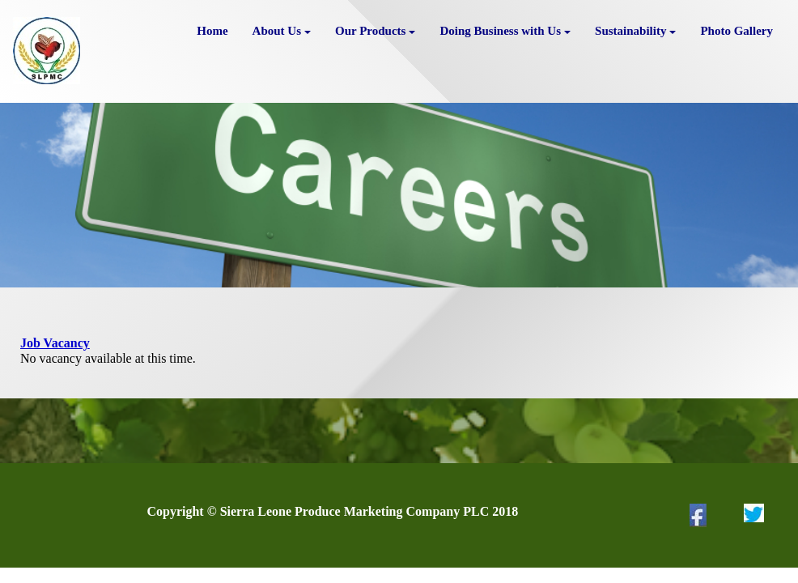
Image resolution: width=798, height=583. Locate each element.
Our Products (375, 30)
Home (212, 30)
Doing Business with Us (505, 30)
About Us (282, 30)
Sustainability (635, 30)
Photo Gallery (736, 30)
